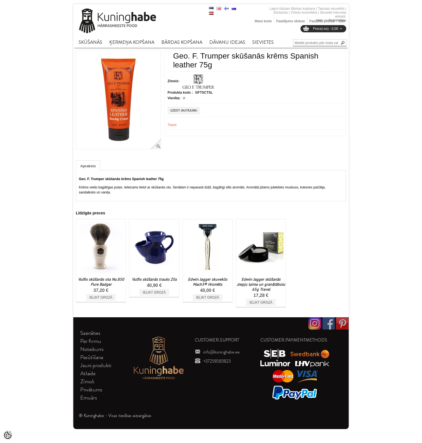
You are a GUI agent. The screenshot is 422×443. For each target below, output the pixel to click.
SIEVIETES (263, 42)
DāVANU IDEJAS (227, 42)
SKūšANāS (90, 42)
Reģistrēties (337, 20)
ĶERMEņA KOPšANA (131, 42)
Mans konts (263, 21)
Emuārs (88, 398)
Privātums (91, 390)
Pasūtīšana (91, 357)
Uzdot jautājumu (183, 110)
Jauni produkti (95, 365)
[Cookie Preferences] (8, 435)
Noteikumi (91, 349)
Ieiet (319, 20)
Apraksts (88, 166)
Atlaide (88, 373)
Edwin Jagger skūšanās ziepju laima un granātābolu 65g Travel (261, 284)
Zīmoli (87, 381)
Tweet (172, 125)
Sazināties (90, 333)
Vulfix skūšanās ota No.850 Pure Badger (101, 282)
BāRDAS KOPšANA (181, 42)
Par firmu (90, 341)
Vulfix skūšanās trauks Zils (154, 279)
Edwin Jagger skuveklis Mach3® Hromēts (207, 282)
